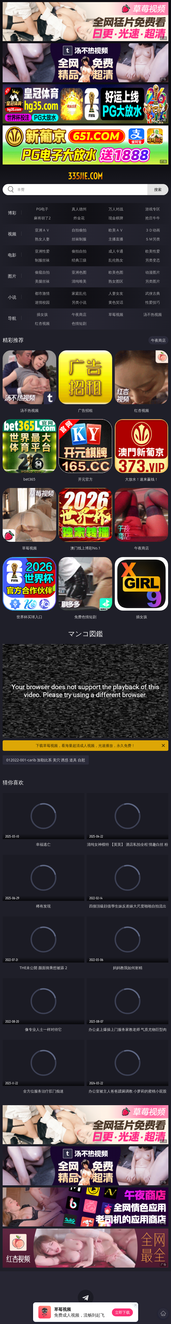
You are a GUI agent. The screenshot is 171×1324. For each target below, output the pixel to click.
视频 (12, 234)
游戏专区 (152, 208)
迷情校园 (42, 302)
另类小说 (79, 302)
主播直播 (115, 238)
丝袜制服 (79, 238)
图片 (12, 276)
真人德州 (79, 208)
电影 (12, 255)
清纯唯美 (79, 281)
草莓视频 (115, 314)
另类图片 (152, 281)
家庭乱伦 (79, 293)
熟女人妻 (42, 238)
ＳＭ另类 (152, 238)
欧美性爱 (152, 251)
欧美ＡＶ (115, 230)
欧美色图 (115, 272)
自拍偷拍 (79, 230)
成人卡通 (115, 251)
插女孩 (42, 314)
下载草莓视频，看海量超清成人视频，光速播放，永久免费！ (101, 745)
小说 (12, 297)
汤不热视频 (152, 314)
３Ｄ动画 (152, 230)
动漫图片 (152, 272)
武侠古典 (152, 293)
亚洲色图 (79, 272)
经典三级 (79, 260)
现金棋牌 (115, 217)
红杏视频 (42, 323)
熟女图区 (115, 281)
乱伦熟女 (115, 260)
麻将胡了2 (42, 217)
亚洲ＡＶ (42, 230)
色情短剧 (79, 323)
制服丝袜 (42, 260)
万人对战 (115, 208)
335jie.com (85, 176)
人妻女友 (115, 293)
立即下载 (122, 1312)
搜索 (158, 189)
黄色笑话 (115, 302)
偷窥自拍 (42, 272)
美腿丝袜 (42, 281)
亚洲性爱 (42, 251)
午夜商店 (79, 314)
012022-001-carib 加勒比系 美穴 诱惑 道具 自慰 (45, 759)
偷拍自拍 (79, 251)
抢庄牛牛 (152, 217)
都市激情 (42, 293)
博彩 (12, 213)
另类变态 (152, 260)
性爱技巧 (152, 302)
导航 (12, 318)
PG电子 (42, 208)
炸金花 (79, 217)
